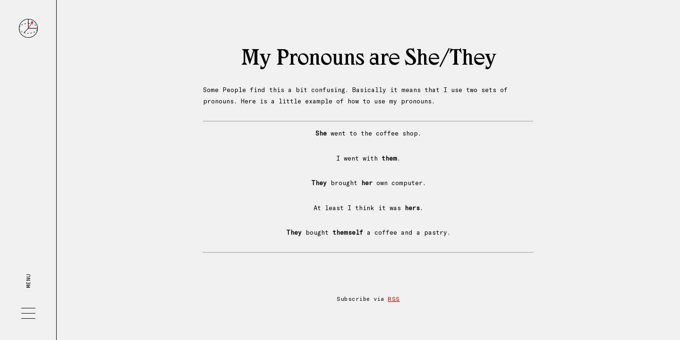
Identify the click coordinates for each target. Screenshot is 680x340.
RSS (394, 298)
